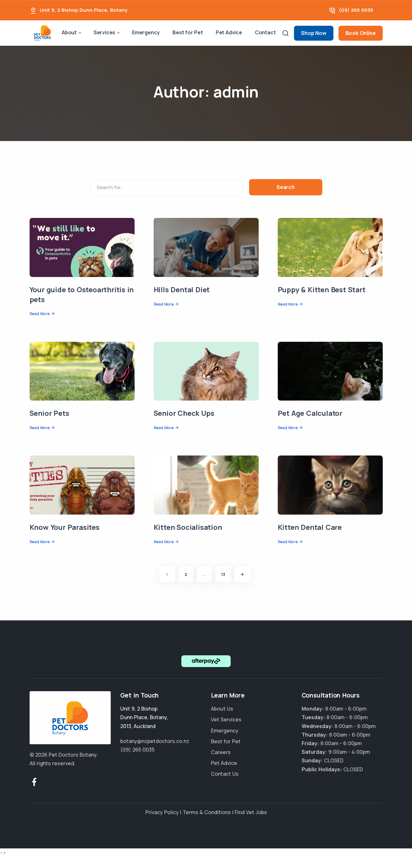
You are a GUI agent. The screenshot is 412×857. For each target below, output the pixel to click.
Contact (265, 32)
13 (223, 574)
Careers (221, 752)
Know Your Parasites (65, 527)
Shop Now (313, 33)
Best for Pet (187, 32)
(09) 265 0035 (356, 10)
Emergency (146, 32)
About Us (222, 708)
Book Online (361, 33)
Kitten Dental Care (310, 527)
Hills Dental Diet (182, 289)
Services (104, 32)
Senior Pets (49, 413)
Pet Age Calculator (310, 413)
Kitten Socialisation (188, 527)
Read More (40, 313)
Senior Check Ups (184, 413)
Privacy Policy (162, 812)
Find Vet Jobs (251, 812)
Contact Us (225, 773)
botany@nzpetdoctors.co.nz (154, 741)
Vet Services (226, 719)
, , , (144, 717)
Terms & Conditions (207, 812)
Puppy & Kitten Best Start (322, 289)
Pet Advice (229, 32)
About (69, 32)
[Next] (242, 574)
